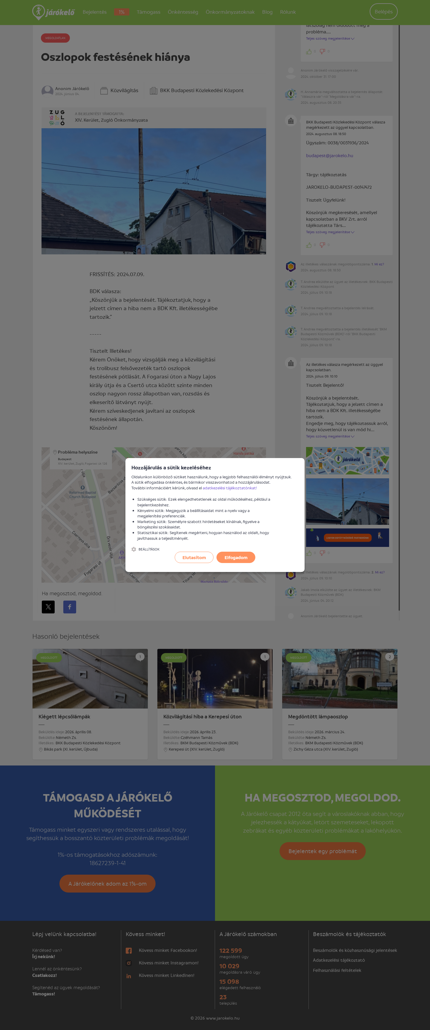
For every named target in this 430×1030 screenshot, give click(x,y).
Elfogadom (236, 557)
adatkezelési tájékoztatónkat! (230, 487)
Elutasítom (194, 557)
